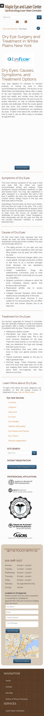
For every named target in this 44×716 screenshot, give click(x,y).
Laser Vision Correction (15, 711)
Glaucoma (12, 412)
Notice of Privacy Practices (17, 699)
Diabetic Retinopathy (17, 426)
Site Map (9, 693)
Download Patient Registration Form (22, 467)
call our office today (26, 392)
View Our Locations (22, 661)
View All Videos (22, 168)
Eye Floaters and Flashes (18, 431)
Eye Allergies (13, 421)
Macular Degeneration (17, 441)
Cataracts (12, 407)
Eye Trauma (13, 436)
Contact (9, 687)
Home (8, 681)
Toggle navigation (2, 6)
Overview (12, 402)
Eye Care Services (10, 29)
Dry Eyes (12, 417)
